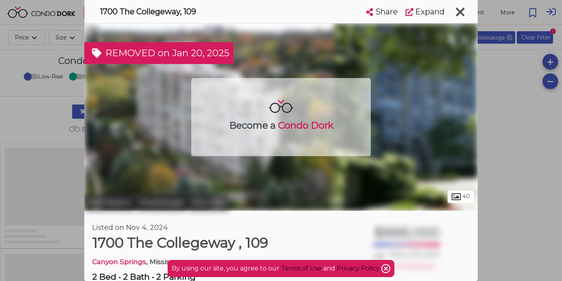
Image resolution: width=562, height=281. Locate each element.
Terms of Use (301, 268)
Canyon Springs (119, 262)
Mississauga (161, 202)
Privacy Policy (359, 268)
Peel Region (109, 202)
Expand (425, 11)
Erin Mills (209, 202)
